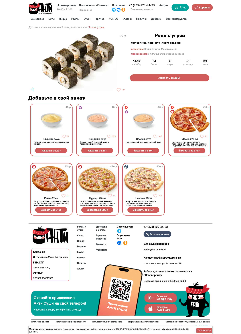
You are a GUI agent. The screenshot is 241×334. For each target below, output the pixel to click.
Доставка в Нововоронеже (44, 27)
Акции (163, 5)
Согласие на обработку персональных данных (188, 322)
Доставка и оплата (101, 228)
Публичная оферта (40, 322)
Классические (79, 27)
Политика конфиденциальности (71, 322)
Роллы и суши (81, 228)
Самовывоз (37, 19)
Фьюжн (127, 19)
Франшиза (101, 249)
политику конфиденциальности (133, 329)
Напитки (141, 19)
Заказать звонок (141, 9)
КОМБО (113, 19)
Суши (87, 19)
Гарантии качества (101, 237)
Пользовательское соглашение (107, 322)
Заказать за (51, 150)
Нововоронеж (66, 5)
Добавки (156, 19)
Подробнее (85, 10)
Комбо (80, 252)
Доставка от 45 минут (94, 5)
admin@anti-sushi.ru (155, 249)
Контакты (118, 5)
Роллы (75, 19)
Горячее (99, 19)
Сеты (51, 19)
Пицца (63, 19)
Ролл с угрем (96, 27)
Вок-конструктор (176, 19)
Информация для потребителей (143, 322)
